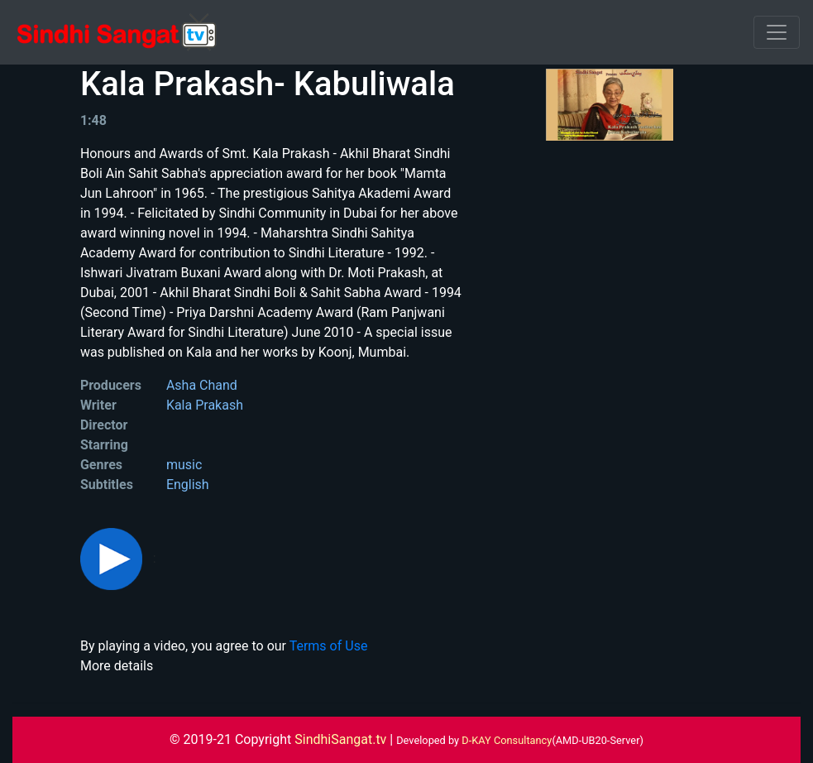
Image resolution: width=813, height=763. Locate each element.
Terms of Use (328, 646)
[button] (113, 558)
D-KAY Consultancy (506, 740)
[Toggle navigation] (776, 32)
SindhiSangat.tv (342, 739)
